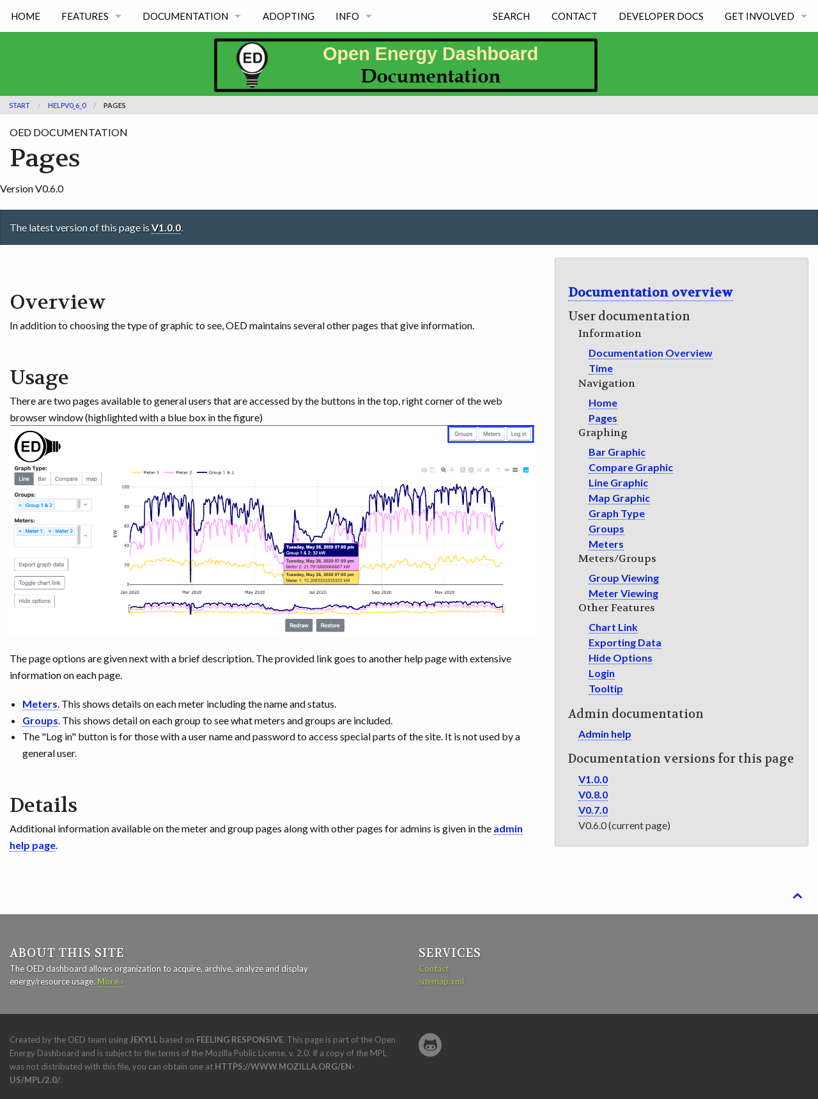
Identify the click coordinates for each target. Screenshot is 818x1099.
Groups (606, 528)
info (347, 16)
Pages (115, 105)
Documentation (185, 16)
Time (601, 368)
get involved (759, 16)
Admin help (604, 734)
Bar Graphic (617, 452)
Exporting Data (625, 642)
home (25, 16)
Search (511, 16)
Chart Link (613, 627)
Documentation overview (650, 292)
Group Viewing (624, 578)
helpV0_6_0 (67, 105)
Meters (606, 544)
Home (603, 402)
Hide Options (620, 657)
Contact (575, 16)
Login (602, 673)
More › (110, 981)
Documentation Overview (651, 353)
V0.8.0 (593, 794)
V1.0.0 (166, 227)
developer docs (661, 16)
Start (19, 105)
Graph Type (617, 513)
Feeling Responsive (239, 1039)
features (85, 16)
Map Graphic (619, 498)
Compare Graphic (631, 467)
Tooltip (606, 688)
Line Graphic (618, 482)
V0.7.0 (593, 810)
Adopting (288, 16)
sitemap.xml (441, 981)
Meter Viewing (623, 593)
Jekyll (144, 1039)
